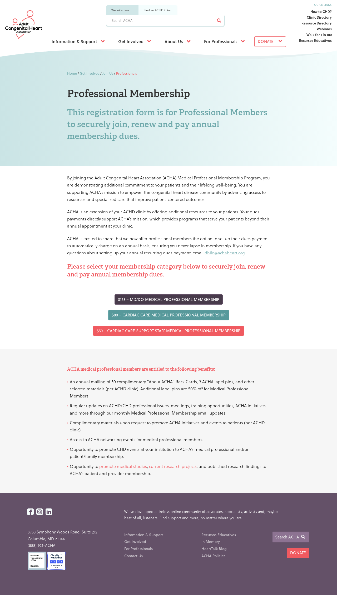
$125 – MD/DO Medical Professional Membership (168, 299)
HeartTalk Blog (214, 548)
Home (72, 73)
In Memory (210, 541)
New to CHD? (321, 11)
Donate (270, 41)
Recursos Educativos (315, 40)
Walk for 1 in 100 (319, 34)
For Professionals (224, 41)
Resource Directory (316, 23)
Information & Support (78, 41)
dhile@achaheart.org (225, 253)
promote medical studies (123, 466)
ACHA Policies (213, 555)
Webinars (324, 28)
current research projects (173, 466)
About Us (178, 41)
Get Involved (134, 41)
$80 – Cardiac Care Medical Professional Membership (169, 315)
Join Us (107, 73)
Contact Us (133, 555)
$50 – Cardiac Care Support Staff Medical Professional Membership (168, 331)
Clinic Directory (319, 17)
